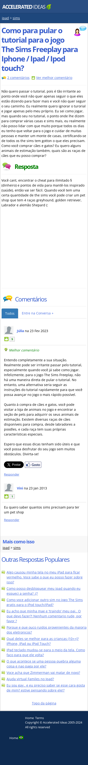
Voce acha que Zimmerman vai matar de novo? (43, 672)
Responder (11, 474)
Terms (39, 718)
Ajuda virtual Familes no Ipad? (30, 679)
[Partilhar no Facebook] (33, 466)
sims (16, 18)
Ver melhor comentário (54, 77)
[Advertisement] (42, 252)
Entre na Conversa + (38, 313)
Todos (10, 313)
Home (29, 718)
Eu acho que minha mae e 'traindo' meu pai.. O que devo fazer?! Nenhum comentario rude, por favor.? (44, 616)
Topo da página (44, 703)
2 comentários (18, 77)
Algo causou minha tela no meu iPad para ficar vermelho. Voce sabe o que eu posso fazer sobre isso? (45, 577)
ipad (5, 18)
